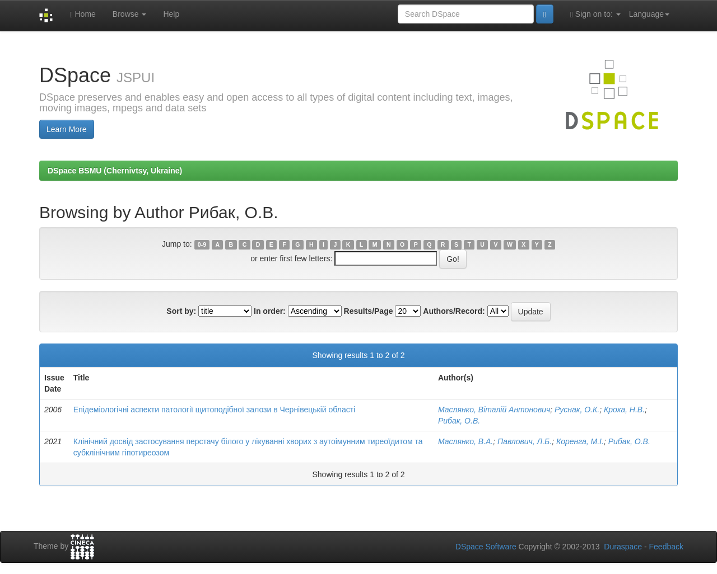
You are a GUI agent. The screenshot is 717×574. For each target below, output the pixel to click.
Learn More (66, 129)
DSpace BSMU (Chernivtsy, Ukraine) (115, 170)
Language (649, 14)
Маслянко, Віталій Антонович (494, 409)
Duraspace (623, 546)
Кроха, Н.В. (624, 409)
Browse (130, 14)
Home (82, 14)
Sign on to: (595, 14)
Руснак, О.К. (577, 409)
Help (171, 14)
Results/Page (368, 311)
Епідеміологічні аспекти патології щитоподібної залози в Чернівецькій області (214, 409)
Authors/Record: (454, 311)
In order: (270, 311)
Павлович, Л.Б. (524, 441)
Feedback (666, 546)
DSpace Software (485, 546)
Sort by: (181, 311)
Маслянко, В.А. (465, 441)
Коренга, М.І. (580, 441)
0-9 (202, 244)
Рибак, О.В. (459, 420)
